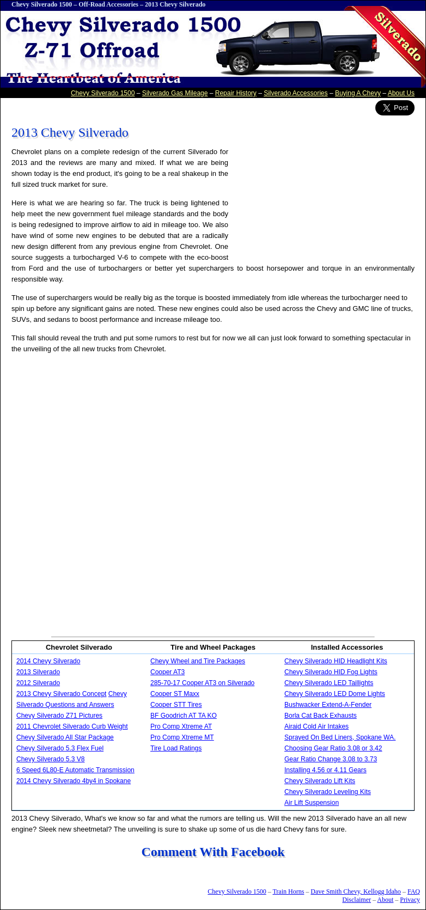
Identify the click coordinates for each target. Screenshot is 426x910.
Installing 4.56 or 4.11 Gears (325, 770)
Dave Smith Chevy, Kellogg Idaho (356, 891)
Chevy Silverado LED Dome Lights (334, 694)
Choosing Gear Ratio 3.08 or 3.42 (333, 748)
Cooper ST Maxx (174, 694)
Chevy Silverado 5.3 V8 (50, 759)
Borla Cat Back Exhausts (320, 715)
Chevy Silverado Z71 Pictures (59, 715)
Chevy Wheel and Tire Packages (197, 661)
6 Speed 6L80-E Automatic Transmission (75, 770)
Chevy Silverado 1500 (41, 4)
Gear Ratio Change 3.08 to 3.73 (330, 759)
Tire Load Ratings (176, 748)
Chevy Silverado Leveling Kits (327, 792)
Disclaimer (356, 899)
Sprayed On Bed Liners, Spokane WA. (339, 737)
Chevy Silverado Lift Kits (319, 781)
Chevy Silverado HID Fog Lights (331, 672)
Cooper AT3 (167, 672)
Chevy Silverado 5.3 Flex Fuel (60, 748)
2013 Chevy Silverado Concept (61, 694)
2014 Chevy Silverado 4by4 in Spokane (73, 781)
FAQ (413, 891)
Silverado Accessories (295, 93)
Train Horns (288, 891)
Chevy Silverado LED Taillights (328, 683)
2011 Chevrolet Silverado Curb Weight (72, 726)
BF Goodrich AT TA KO (183, 715)
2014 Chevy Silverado (48, 661)
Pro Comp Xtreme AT (181, 726)
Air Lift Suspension (311, 803)
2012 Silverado (38, 683)
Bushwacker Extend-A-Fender (328, 705)
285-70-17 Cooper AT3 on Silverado (202, 683)
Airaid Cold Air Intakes (316, 726)
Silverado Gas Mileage (175, 93)
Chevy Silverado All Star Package (65, 737)
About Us (401, 93)
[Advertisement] (132, 494)
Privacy (410, 899)
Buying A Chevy (358, 93)
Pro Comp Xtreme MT (182, 737)
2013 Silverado (38, 672)
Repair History (236, 93)
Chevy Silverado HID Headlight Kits (335, 661)
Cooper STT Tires (176, 705)
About (385, 899)
